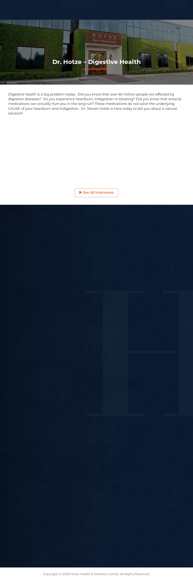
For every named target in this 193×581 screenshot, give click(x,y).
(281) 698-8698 (176, 6)
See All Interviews (96, 193)
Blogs (124, 14)
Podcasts (135, 14)
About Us (167, 14)
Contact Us (183, 14)
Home (74, 14)
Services (112, 14)
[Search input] (75, 6)
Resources (150, 14)
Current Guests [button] (111, 6)
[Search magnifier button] (91, 6)
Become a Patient (146, 6)
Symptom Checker (92, 14)
